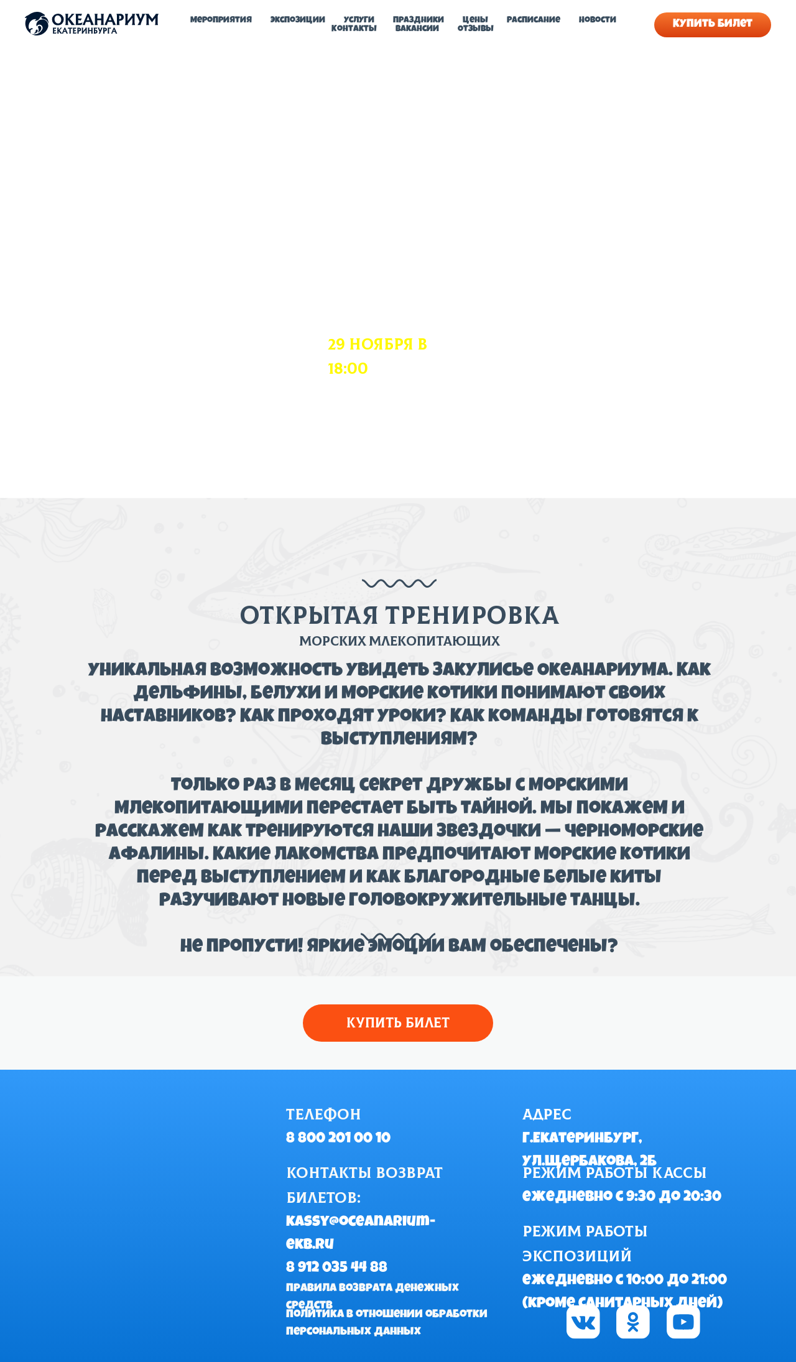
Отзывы (476, 29)
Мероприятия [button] (221, 20)
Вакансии (417, 29)
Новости (597, 20)
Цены (475, 20)
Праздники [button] (418, 20)
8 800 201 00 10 (338, 1139)
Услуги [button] (359, 20)
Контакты (354, 29)
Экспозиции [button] (298, 20)
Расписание (533, 20)
